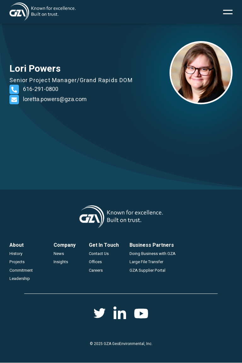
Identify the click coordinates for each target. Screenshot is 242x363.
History (15, 254)
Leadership (19, 278)
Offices (95, 262)
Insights (61, 262)
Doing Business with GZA (153, 254)
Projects (17, 262)
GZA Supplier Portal (147, 270)
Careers (96, 270)
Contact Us (99, 254)
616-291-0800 (40, 89)
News (59, 254)
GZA (42, 12)
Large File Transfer (146, 262)
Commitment (21, 270)
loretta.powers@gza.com (55, 99)
